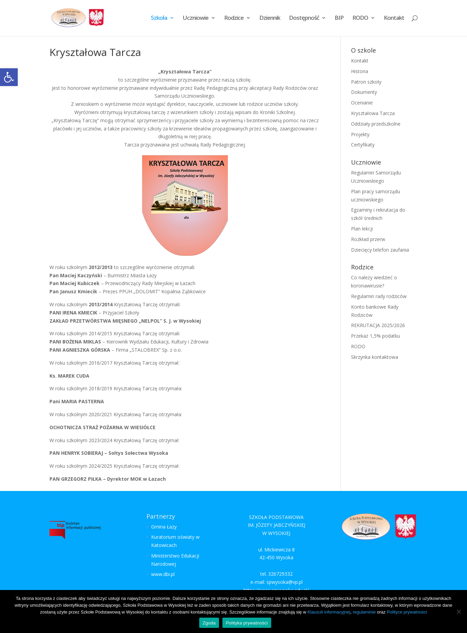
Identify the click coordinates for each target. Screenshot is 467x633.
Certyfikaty (363, 144)
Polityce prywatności (407, 612)
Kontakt (394, 19)
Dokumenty (364, 92)
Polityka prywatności (247, 622)
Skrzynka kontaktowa (374, 357)
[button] (9, 77)
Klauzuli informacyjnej (328, 612)
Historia (359, 71)
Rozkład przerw (368, 239)
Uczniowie (195, 19)
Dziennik (269, 19)
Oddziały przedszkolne (375, 124)
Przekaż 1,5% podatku (375, 336)
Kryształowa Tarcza (373, 113)
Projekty (360, 134)
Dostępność (304, 19)
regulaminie (364, 612)
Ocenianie (362, 102)
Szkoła (159, 19)
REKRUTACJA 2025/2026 (378, 325)
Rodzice (234, 19)
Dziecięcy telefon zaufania (380, 250)
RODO (360, 19)
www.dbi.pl (163, 574)
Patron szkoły (366, 82)
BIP (339, 19)
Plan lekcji (362, 228)
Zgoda (209, 622)
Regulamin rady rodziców (379, 296)
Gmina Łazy (164, 526)
